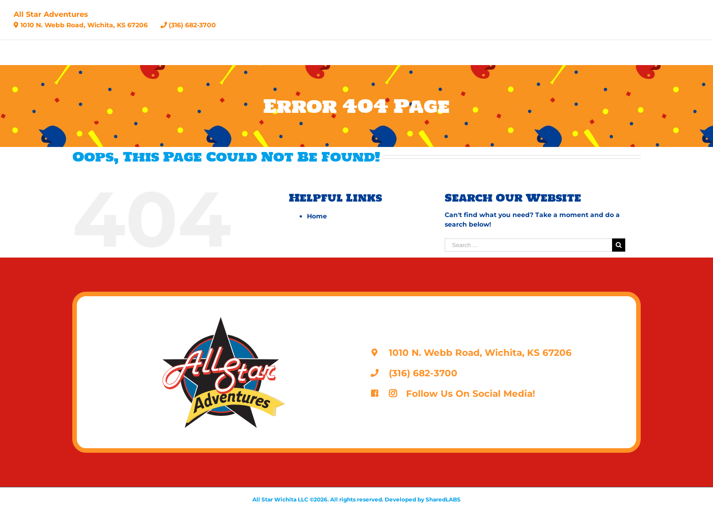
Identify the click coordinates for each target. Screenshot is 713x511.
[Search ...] (528, 245)
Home (317, 216)
